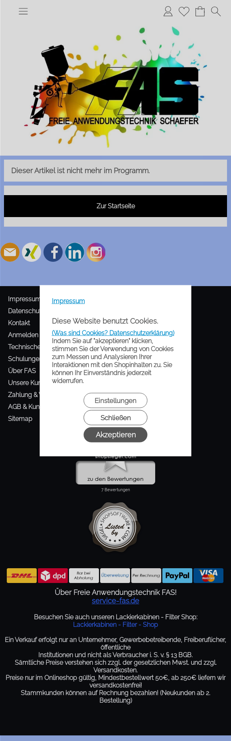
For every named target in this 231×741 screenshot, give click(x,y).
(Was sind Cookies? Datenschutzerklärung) (113, 332)
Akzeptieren (116, 434)
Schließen (116, 417)
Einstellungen (115, 400)
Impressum (68, 300)
